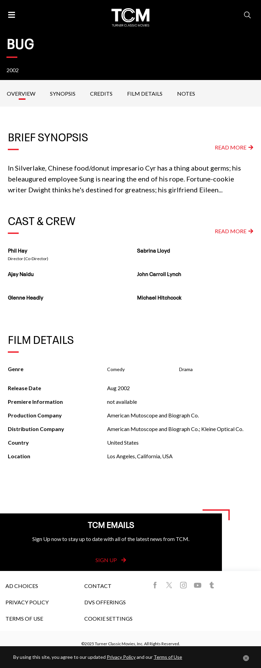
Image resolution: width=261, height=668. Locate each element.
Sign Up (110, 560)
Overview (21, 93)
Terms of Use (24, 618)
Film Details (144, 93)
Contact (97, 586)
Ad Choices (21, 586)
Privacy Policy (27, 602)
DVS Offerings (105, 602)
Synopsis (62, 93)
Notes (186, 93)
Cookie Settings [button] (108, 618)
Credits (101, 93)
